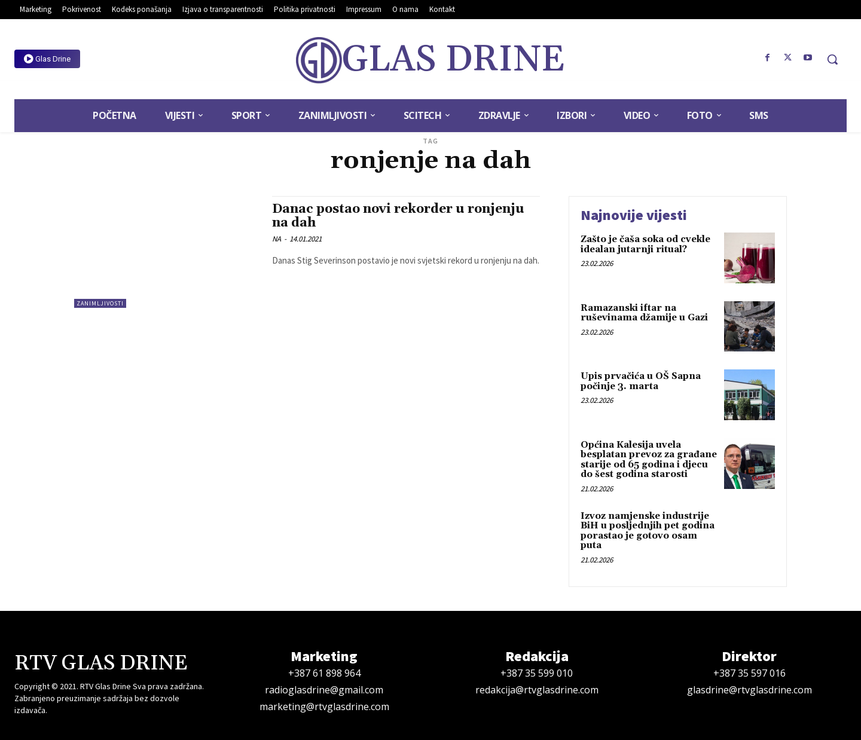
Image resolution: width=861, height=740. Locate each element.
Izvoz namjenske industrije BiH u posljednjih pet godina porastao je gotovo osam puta (648, 531)
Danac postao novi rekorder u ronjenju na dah (398, 216)
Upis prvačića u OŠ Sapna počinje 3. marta (641, 381)
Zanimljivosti (100, 303)
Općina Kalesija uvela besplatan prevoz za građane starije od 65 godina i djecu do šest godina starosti (649, 460)
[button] (832, 59)
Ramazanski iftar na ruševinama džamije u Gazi (644, 313)
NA (276, 239)
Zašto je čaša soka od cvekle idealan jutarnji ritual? (645, 244)
